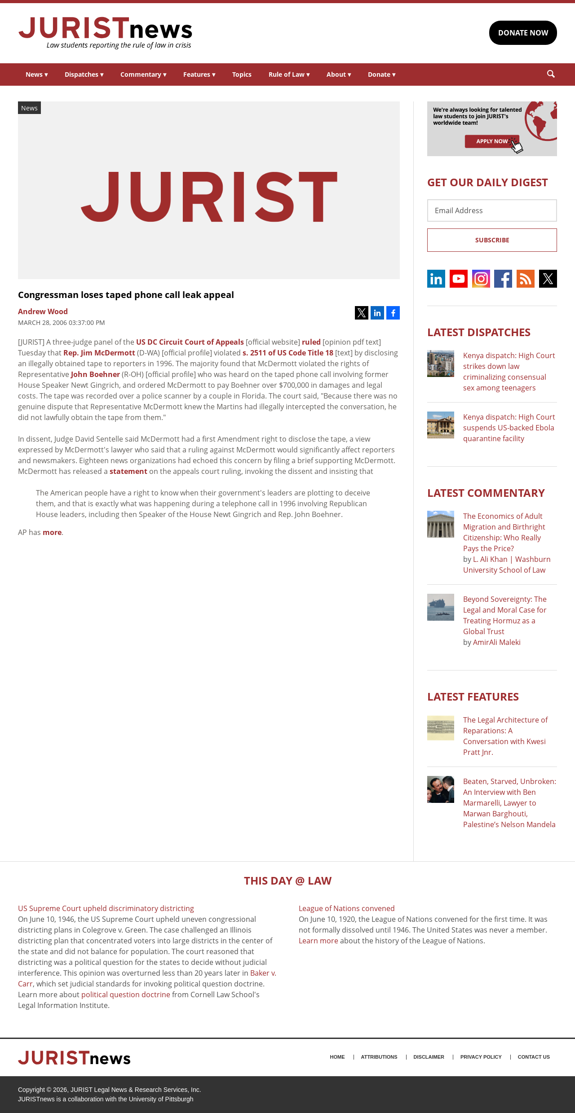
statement (128, 471)
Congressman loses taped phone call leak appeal (126, 295)
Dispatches (84, 74)
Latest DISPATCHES (479, 331)
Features (199, 74)
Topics (242, 74)
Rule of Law (289, 74)
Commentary (143, 74)
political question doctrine (125, 994)
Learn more (318, 941)
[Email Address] (492, 210)
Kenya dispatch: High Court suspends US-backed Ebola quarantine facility (509, 427)
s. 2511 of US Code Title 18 (288, 353)
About (339, 74)
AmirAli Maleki (497, 642)
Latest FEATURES (473, 696)
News (37, 74)
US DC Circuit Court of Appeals (190, 342)
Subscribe (492, 240)
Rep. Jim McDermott (99, 353)
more (52, 532)
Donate (381, 74)
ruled (311, 342)
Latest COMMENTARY (486, 492)
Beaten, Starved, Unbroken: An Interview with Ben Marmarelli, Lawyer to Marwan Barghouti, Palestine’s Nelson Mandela (509, 802)
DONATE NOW (523, 33)
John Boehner (95, 374)
